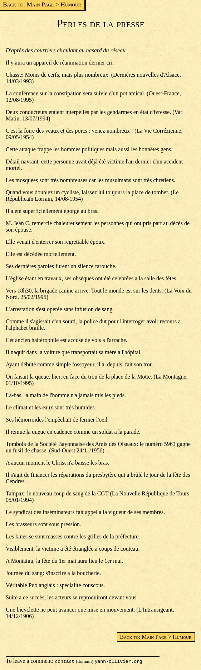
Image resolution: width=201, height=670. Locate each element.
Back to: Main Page (28, 4)
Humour (70, 4)
